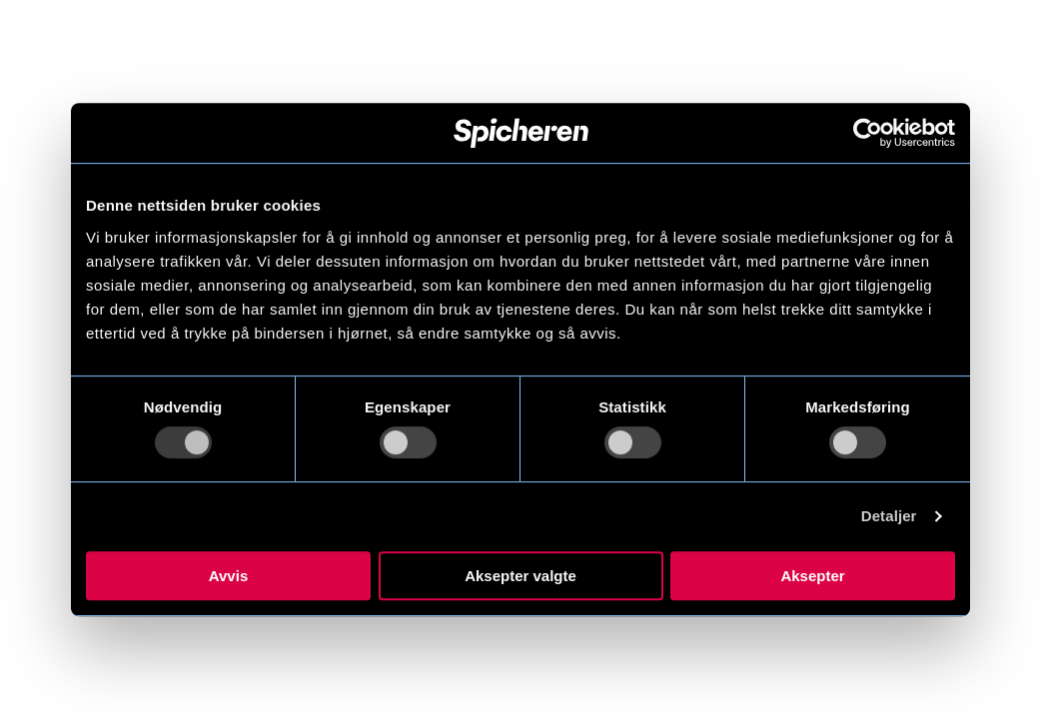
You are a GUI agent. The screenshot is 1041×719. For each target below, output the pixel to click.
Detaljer (889, 515)
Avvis (228, 575)
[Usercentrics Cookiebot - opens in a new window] (867, 133)
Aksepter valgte (520, 575)
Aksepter (812, 575)
